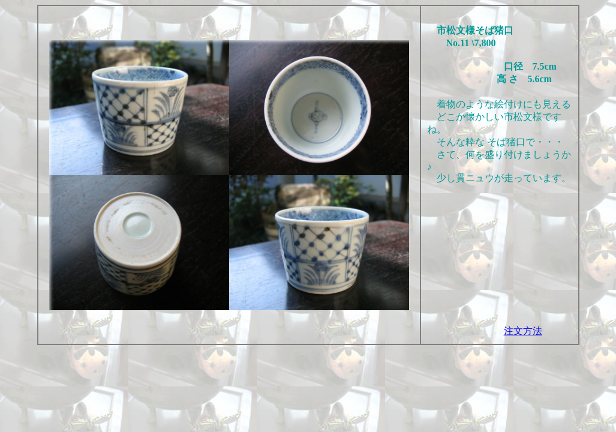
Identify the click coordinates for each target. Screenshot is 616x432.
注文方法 (523, 331)
